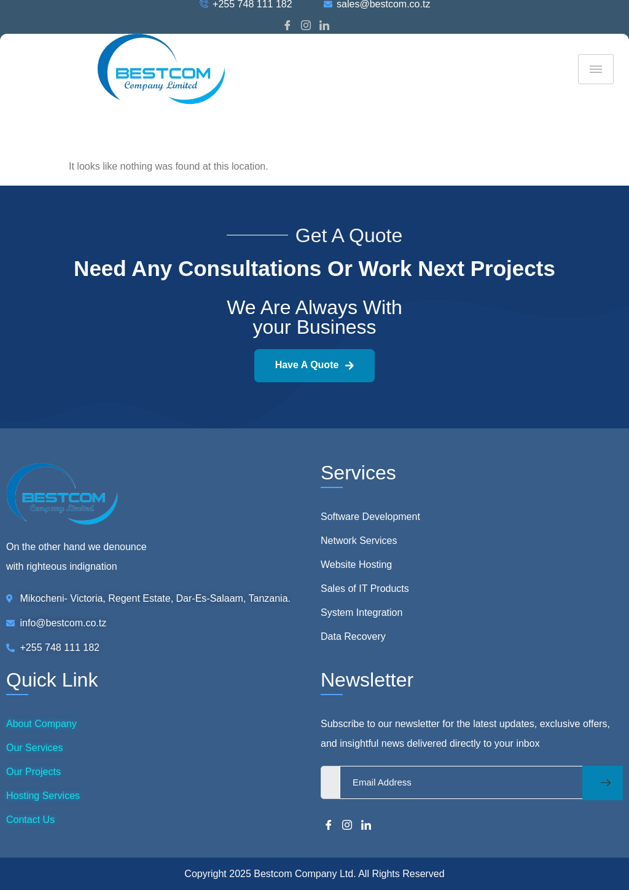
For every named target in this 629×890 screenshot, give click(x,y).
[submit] (602, 783)
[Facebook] (287, 26)
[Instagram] (306, 26)
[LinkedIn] (324, 26)
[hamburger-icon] (596, 69)
